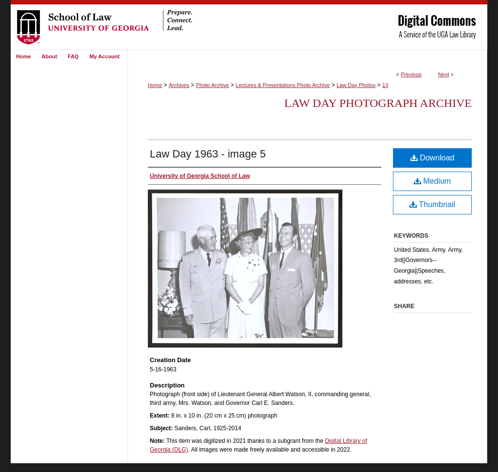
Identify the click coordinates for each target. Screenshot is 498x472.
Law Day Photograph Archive (378, 103)
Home (155, 85)
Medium (432, 181)
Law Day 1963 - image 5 (208, 154)
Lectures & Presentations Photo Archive (283, 85)
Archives (179, 85)
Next (443, 74)
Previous (411, 74)
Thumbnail (432, 204)
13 (385, 85)
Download (432, 158)
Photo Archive (212, 85)
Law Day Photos (356, 85)
